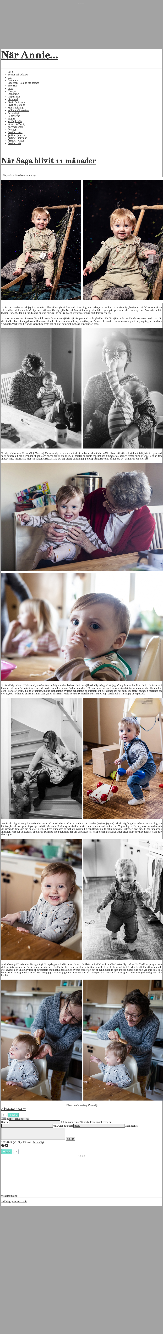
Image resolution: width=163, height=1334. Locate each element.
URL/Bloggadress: (63, 1125)
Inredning (13, 94)
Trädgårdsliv (15, 121)
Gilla (14, 1115)
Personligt (13, 113)
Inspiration (14, 96)
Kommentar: (132, 1125)
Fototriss (12, 85)
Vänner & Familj (16, 124)
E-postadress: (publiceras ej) (96, 1122)
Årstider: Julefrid (17, 135)
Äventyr (12, 129)
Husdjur (12, 91)
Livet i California (16, 102)
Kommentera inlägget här (15, 1119)
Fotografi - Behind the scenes (23, 83)
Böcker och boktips (18, 74)
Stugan (11, 118)
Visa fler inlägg (9, 1196)
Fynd (10, 88)
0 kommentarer (13, 1109)
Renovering (14, 116)
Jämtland (13, 99)
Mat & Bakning (16, 107)
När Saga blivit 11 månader (48, 160)
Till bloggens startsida (14, 1201)
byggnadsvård (15, 127)
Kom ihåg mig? (73, 1122)
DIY (9, 77)
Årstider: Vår (14, 143)
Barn (10, 72)
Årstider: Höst (15, 132)
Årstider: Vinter (16, 140)
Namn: (4, 1122)
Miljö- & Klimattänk (18, 110)
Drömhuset (14, 80)
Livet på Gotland (16, 105)
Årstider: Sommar (17, 138)
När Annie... (29, 55)
